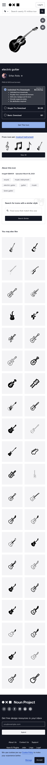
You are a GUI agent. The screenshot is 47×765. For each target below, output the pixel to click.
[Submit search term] (42, 11)
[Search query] (23, 211)
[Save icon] (42, 20)
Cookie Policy (27, 752)
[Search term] (25, 11)
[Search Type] (6, 11)
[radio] (23, 95)
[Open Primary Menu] (4, 5)
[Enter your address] (23, 724)
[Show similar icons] (42, 27)
